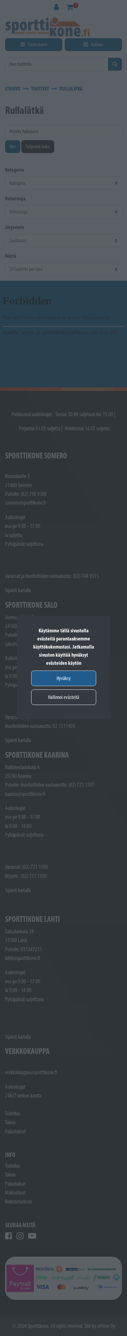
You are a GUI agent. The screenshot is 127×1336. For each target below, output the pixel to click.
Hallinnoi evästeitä (63, 697)
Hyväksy (64, 678)
